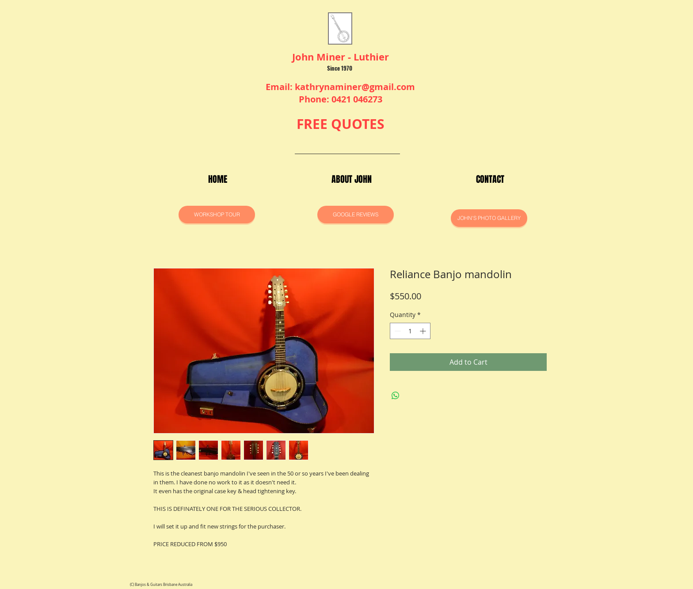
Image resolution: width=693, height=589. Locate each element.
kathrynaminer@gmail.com (355, 87)
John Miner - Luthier (340, 57)
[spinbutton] (410, 331)
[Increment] (423, 331)
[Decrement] (396, 331)
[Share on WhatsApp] (395, 395)
